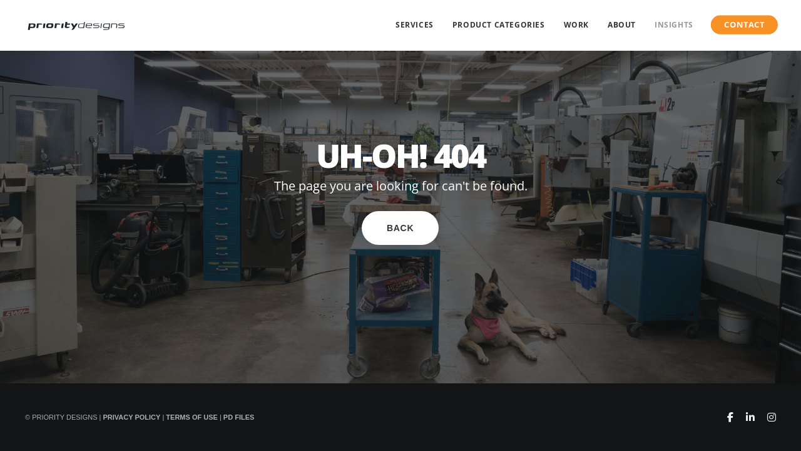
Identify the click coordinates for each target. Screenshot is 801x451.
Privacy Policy (131, 417)
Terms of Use (192, 417)
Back (400, 228)
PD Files (239, 417)
